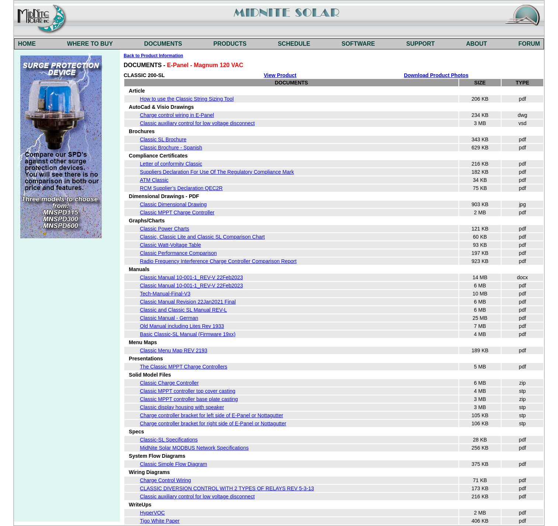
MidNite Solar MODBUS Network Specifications (194, 448)
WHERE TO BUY (90, 44)
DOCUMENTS (163, 44)
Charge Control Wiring (165, 480)
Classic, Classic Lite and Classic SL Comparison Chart (202, 237)
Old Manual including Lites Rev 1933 (182, 326)
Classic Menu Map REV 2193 (173, 350)
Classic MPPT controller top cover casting (187, 391)
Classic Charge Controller (169, 383)
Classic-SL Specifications (169, 440)
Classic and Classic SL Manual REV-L (183, 310)
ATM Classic (154, 180)
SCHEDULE (294, 44)
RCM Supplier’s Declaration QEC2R (181, 188)
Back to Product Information (153, 55)
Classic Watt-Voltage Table (170, 245)
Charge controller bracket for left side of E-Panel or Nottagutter (211, 415)
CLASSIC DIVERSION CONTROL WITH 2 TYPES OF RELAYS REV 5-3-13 (227, 488)
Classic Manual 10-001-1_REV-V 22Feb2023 (191, 277)
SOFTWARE (358, 44)
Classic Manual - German (169, 318)
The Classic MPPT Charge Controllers (183, 367)
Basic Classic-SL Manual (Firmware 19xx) (187, 334)
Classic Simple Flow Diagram (173, 464)
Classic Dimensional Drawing (173, 204)
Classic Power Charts (164, 229)
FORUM (529, 44)
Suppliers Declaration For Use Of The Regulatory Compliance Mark (217, 172)
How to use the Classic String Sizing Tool (186, 99)
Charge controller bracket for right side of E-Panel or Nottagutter (213, 423)
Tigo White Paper (160, 521)
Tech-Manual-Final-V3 (165, 294)
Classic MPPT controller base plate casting (189, 399)
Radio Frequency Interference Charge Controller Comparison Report (218, 261)
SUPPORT (420, 44)
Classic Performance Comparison (178, 253)
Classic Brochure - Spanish (171, 147)
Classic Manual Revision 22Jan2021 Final (188, 302)
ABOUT (476, 44)
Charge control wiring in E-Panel (177, 115)
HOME (27, 44)
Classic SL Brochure (163, 139)
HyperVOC (152, 513)
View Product (280, 75)
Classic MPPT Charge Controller (177, 212)
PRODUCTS (230, 44)
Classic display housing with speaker (182, 407)
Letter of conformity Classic (171, 164)
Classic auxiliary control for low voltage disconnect (197, 123)
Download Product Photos (436, 75)
